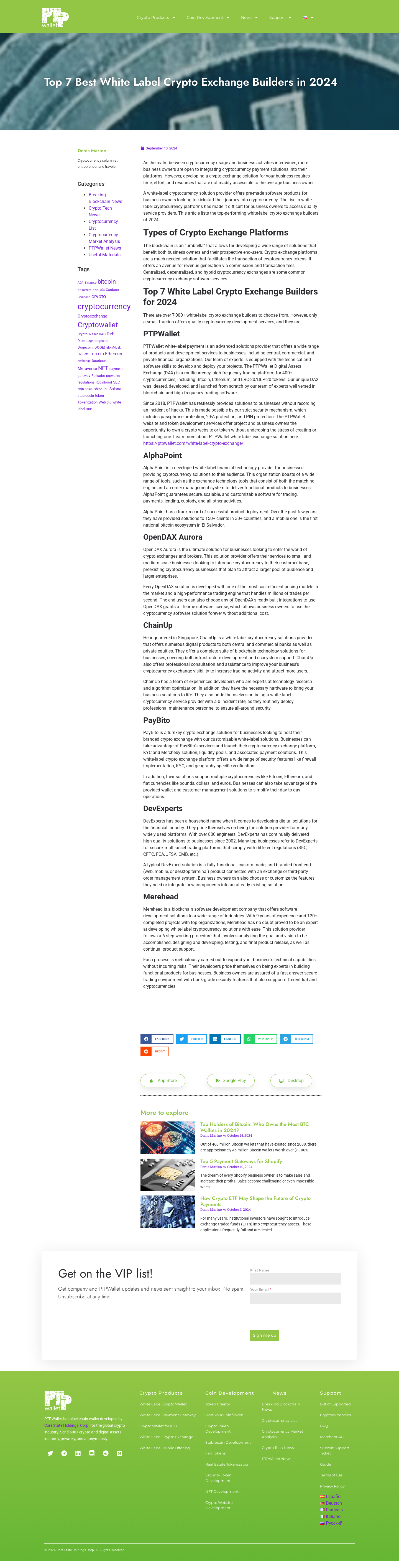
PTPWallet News (105, 248)
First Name (259, 1270)
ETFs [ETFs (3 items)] (93, 354)
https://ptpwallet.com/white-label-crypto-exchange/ (193, 443)
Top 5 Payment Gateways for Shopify (241, 1161)
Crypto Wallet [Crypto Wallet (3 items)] (88, 334)
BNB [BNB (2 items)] (96, 290)
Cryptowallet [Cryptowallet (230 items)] (98, 325)
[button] (156, 1039)
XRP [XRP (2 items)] (89, 409)
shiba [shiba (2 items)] (89, 389)
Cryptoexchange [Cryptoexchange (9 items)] (92, 316)
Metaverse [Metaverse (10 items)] (87, 368)
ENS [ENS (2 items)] (80, 354)
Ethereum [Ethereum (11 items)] (114, 353)
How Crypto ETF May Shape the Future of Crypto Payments (255, 1201)
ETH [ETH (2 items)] (101, 354)
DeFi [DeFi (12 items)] (111, 333)
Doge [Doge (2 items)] (89, 341)
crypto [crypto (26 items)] (98, 296)
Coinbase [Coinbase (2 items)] (84, 297)
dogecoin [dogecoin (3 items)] (101, 341)
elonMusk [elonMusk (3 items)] (113, 347)
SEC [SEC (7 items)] (116, 382)
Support (280, 17)
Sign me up (264, 1335)
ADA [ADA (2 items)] (80, 283)
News (249, 17)
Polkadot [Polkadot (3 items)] (98, 376)
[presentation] (295, 1317)
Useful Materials (105, 254)
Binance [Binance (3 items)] (90, 283)
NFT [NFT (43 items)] (103, 368)
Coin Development (208, 17)
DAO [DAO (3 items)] (102, 334)
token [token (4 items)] (99, 396)
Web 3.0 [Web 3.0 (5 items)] (105, 402)
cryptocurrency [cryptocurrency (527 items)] (104, 306)
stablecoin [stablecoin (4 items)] (86, 396)
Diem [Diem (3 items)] (81, 341)
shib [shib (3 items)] (81, 389)
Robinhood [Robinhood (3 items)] (104, 382)
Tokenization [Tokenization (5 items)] (88, 402)
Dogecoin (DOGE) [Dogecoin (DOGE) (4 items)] (91, 347)
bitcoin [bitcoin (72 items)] (107, 281)
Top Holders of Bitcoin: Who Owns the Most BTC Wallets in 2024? (254, 1127)
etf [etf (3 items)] (86, 354)
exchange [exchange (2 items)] (84, 361)
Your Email (260, 1289)
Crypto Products (156, 17)
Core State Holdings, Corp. (66, 1425)
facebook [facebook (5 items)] (99, 361)
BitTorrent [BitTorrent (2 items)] (84, 290)
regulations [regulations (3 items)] (86, 382)
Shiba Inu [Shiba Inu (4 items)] (101, 389)
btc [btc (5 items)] (102, 290)
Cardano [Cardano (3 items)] (112, 290)
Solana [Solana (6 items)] (115, 389)
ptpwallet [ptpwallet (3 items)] (113, 376)
